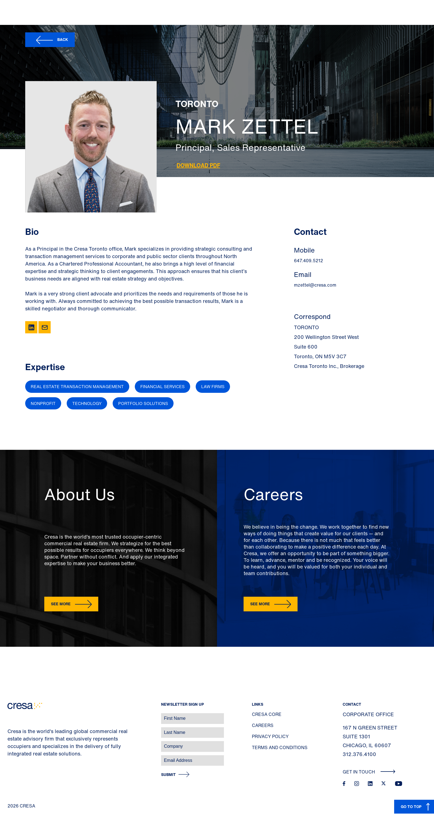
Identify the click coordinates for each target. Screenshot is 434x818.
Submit (168, 774)
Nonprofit (43, 403)
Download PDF (198, 165)
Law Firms (212, 386)
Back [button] (62, 39)
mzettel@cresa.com (315, 285)
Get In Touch (369, 771)
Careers (262, 725)
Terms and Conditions (280, 747)
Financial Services (162, 386)
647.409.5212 (308, 260)
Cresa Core (266, 714)
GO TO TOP (411, 806)
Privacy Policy (270, 736)
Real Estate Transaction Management (77, 386)
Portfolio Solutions (143, 403)
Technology (87, 403)
